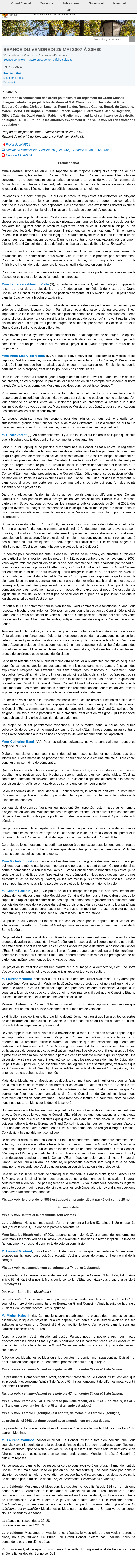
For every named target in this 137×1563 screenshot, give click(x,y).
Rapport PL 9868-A (19, 155)
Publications (70, 3)
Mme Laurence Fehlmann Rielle (25, 284)
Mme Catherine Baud (18, 741)
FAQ (68, 9)
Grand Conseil (21, 3)
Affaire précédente (39, 59)
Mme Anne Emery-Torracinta (23, 355)
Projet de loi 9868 (18, 144)
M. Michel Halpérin (16, 1315)
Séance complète (14, 59)
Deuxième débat (13, 77)
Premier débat (12, 73)
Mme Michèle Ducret (17, 861)
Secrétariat (96, 3)
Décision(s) (10, 82)
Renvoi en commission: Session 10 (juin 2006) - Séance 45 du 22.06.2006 (58, 150)
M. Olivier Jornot (14, 435)
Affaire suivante (63, 59)
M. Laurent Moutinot (17, 979)
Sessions (46, 3)
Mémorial (119, 3)
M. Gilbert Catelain (16, 891)
